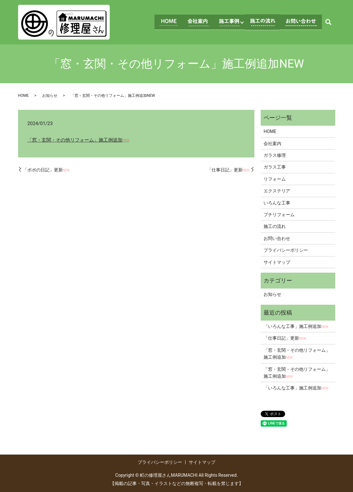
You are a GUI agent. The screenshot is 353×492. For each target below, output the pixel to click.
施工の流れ (275, 226)
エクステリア (277, 190)
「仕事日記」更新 (228, 169)
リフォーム (275, 179)
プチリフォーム (279, 214)
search (328, 22)
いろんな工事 (277, 202)
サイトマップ (277, 262)
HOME (23, 95)
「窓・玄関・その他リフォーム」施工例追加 (78, 140)
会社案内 (272, 143)
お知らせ (49, 95)
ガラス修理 (275, 155)
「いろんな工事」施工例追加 (296, 326)
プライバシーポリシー (286, 250)
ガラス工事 (275, 167)
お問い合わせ (277, 238)
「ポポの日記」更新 (46, 169)
